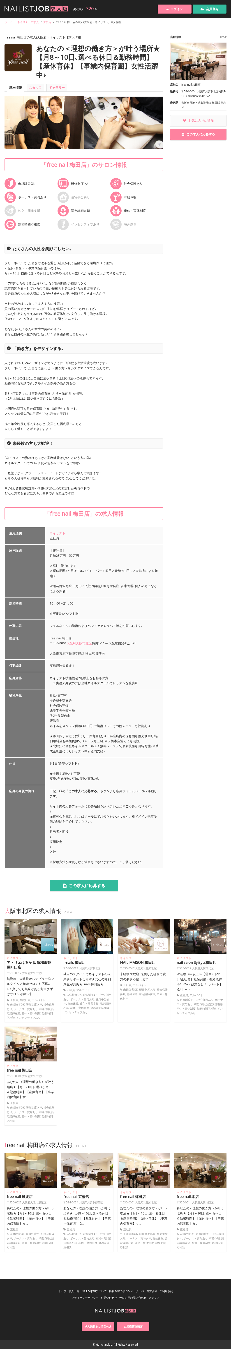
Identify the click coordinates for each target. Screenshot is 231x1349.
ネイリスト (57, 533)
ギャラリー (57, 87)
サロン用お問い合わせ (132, 1298)
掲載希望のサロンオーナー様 (126, 1291)
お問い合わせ (109, 1298)
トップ (62, 1291)
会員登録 (210, 9)
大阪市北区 (84, 643)
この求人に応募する (84, 885)
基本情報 (15, 87)
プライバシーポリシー (85, 1298)
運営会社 (151, 1291)
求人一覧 (74, 1291)
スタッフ (35, 87)
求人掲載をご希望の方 (98, 1326)
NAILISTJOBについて (94, 1291)
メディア (154, 1298)
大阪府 (47, 22)
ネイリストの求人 (28, 22)
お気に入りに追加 (198, 120)
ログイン (174, 9)
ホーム (9, 22)
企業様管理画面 (133, 1326)
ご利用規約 (166, 1291)
